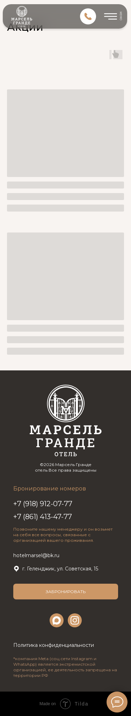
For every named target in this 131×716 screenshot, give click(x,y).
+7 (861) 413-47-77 (42, 516)
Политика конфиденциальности (53, 645)
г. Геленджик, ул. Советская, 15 (60, 569)
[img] (88, 16)
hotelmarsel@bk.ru (36, 555)
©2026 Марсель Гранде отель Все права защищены (65, 467)
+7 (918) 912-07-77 (42, 504)
